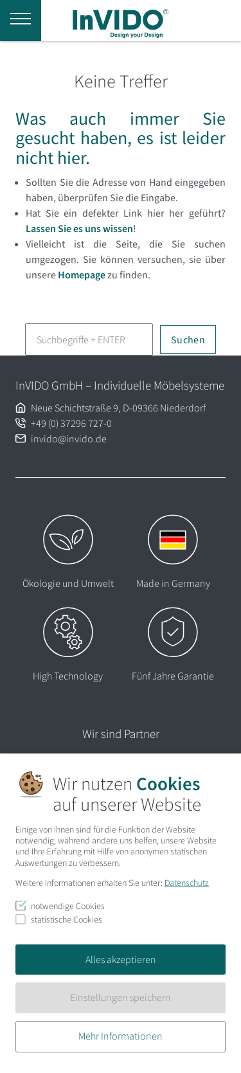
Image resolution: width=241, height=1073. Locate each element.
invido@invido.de (69, 438)
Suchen (188, 339)
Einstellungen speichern (120, 997)
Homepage (81, 274)
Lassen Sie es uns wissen (79, 228)
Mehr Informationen (120, 1035)
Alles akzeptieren (120, 959)
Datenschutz (187, 882)
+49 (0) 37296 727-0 (71, 423)
